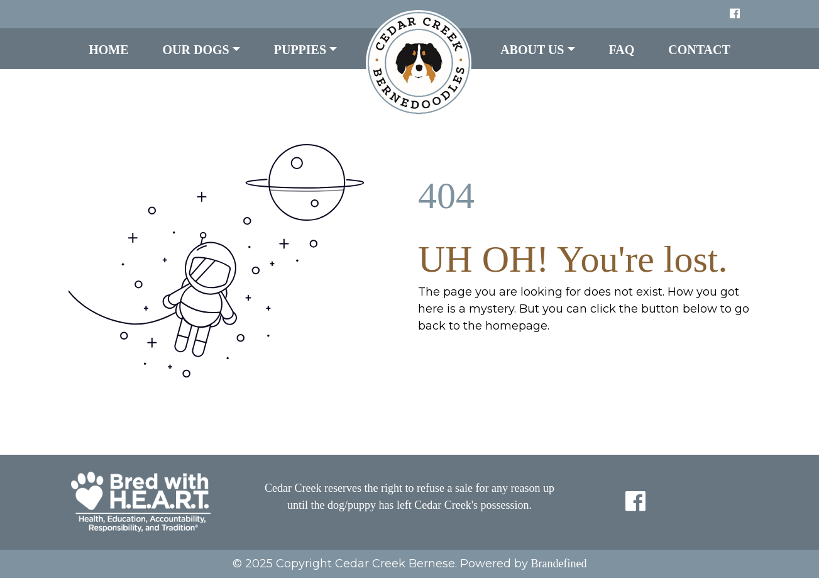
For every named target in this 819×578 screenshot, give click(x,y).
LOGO (418, 62)
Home (108, 50)
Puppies (300, 50)
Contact (699, 50)
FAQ (622, 50)
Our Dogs (196, 50)
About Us (532, 50)
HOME (444, 358)
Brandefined (559, 563)
